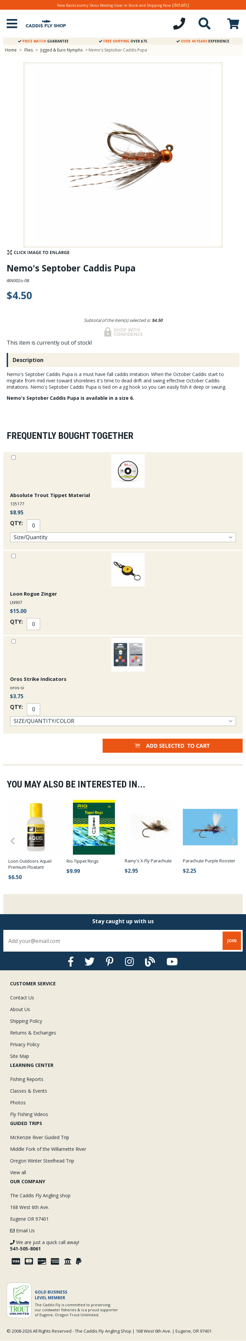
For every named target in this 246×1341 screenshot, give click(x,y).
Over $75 (123, 41)
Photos (18, 1102)
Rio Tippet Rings (83, 861)
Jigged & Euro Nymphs (61, 50)
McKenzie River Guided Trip (39, 1137)
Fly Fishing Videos (29, 1114)
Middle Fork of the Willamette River (48, 1149)
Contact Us (22, 997)
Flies (28, 50)
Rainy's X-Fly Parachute (148, 861)
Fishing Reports (26, 1079)
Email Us (22, 1230)
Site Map (19, 1056)
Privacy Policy (24, 1044)
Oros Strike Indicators (38, 679)
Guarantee (43, 41)
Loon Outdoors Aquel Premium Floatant (29, 864)
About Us (20, 1009)
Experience (202, 41)
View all (18, 1172)
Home (11, 50)
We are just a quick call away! (44, 1245)
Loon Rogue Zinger (33, 593)
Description (28, 360)
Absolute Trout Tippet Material (50, 495)
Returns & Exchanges (33, 1032)
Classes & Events (28, 1091)
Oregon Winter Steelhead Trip (42, 1160)
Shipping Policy (26, 1021)
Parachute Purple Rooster (209, 861)
